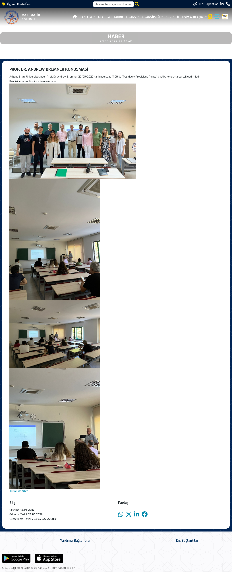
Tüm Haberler (18, 491)
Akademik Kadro (110, 17)
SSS (169, 17)
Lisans (131, 17)
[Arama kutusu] (113, 4)
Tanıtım (86, 17)
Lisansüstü (151, 17)
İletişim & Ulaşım (190, 17)
